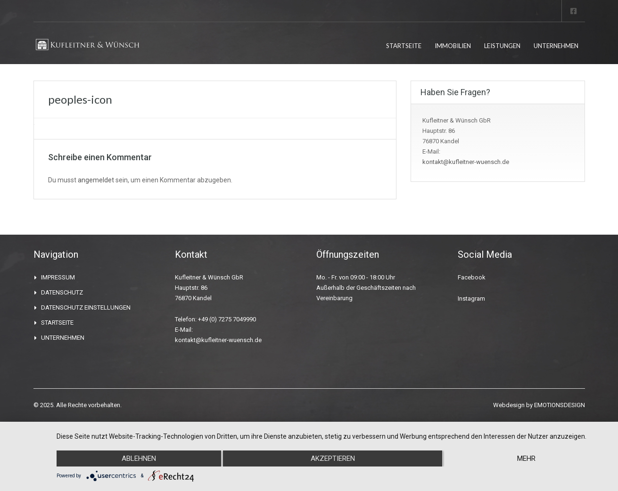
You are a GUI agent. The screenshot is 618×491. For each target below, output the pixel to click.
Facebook (472, 277)
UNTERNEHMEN (556, 45)
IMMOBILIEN (453, 45)
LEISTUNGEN (502, 45)
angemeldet (96, 180)
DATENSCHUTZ (62, 292)
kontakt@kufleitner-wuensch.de (465, 161)
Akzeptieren (333, 458)
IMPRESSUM (58, 277)
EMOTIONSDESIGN (559, 405)
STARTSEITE (403, 45)
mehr (526, 458)
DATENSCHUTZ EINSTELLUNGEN (86, 307)
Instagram (471, 298)
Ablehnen (139, 458)
